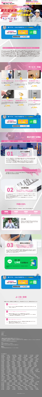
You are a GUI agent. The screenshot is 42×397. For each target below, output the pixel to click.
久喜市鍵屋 (35, 375)
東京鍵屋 (8, 376)
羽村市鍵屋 (36, 361)
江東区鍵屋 (2, 379)
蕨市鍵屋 (36, 360)
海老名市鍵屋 (26, 380)
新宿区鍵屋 (28, 374)
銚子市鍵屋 (35, 365)
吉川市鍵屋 (35, 357)
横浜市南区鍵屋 (19, 376)
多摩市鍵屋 (19, 384)
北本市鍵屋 (29, 375)
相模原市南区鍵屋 (31, 379)
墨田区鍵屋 (10, 381)
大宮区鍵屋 (24, 366)
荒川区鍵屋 (8, 355)
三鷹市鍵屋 (8, 367)
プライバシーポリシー (4, 335)
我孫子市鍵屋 (31, 384)
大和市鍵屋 (2, 371)
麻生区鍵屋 (10, 380)
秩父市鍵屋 (14, 370)
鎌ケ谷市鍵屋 (25, 355)
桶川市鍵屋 (2, 389)
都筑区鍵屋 (30, 357)
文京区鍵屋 (30, 386)
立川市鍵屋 (21, 381)
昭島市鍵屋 (25, 370)
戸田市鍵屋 (14, 371)
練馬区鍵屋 (21, 380)
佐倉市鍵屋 (26, 381)
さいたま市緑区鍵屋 (30, 361)
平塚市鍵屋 (8, 386)
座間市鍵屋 (24, 379)
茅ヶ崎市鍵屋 (31, 355)
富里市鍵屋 (31, 360)
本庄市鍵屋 (8, 372)
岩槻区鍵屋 (2, 361)
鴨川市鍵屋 (8, 389)
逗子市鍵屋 (25, 372)
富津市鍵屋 (2, 355)
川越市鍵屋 (31, 356)
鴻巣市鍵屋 (25, 371)
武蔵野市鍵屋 (3, 376)
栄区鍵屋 (8, 361)
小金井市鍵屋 (13, 389)
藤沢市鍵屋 (37, 389)
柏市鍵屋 (2, 375)
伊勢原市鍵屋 (20, 370)
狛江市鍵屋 (15, 374)
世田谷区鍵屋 (31, 376)
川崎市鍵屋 (13, 362)
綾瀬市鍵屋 (2, 365)
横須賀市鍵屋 (3, 356)
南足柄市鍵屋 (32, 381)
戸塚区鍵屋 (8, 360)
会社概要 (2, 333)
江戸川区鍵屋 (33, 374)
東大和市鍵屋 (25, 356)
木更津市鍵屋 (13, 379)
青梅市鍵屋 (32, 380)
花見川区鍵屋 (24, 386)
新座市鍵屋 (30, 365)
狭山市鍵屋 (37, 355)
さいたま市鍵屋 (32, 372)
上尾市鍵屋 (36, 356)
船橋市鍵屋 (18, 386)
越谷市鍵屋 (18, 362)
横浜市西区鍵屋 (14, 372)
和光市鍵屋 (23, 361)
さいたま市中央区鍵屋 (9, 385)
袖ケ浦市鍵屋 (8, 365)
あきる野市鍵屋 (9, 371)
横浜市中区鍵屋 (27, 385)
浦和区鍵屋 (20, 367)
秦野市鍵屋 (36, 370)
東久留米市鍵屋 (14, 355)
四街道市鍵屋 (9, 374)
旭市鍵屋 (20, 356)
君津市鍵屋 (36, 376)
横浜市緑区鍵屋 (3, 374)
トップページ (3, 331)
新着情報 (2, 334)
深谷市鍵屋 (18, 366)
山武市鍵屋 (19, 379)
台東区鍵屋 (25, 376)
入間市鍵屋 (31, 389)
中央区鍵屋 (8, 384)
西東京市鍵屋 (33, 385)
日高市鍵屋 (24, 365)
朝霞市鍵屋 (18, 361)
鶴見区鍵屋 (20, 355)
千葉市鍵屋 (31, 370)
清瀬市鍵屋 (2, 367)
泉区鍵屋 (35, 386)
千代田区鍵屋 (25, 360)
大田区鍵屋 (13, 386)
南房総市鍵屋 (8, 357)
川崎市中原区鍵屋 (26, 367)
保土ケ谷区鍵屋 (9, 370)
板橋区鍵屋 (2, 370)
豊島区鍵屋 (21, 385)
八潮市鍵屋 (16, 385)
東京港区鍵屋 (20, 372)
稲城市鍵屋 (24, 357)
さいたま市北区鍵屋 (3, 381)
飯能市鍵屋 (2, 384)
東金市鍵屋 (13, 375)
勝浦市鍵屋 (13, 366)
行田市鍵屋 (35, 362)
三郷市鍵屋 (26, 389)
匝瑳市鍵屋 (13, 361)
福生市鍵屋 (13, 376)
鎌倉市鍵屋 (8, 366)
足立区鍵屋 (2, 366)
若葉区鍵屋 (19, 357)
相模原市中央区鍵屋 (3, 380)
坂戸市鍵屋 (8, 356)
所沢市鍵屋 (8, 362)
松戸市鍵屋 (37, 381)
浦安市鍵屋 (33, 367)
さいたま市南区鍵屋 (21, 374)
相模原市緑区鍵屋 (14, 367)
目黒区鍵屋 (19, 365)
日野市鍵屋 (7, 375)
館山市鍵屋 (2, 385)
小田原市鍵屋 (18, 375)
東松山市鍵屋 (3, 360)
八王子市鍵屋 (31, 371)
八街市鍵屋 (2, 362)
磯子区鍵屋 (29, 366)
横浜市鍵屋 (20, 360)
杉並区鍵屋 (8, 379)
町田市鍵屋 (24, 362)
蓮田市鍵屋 (36, 384)
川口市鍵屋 (2, 386)
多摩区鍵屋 (14, 357)
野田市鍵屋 (29, 362)
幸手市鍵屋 (35, 366)
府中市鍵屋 (14, 365)
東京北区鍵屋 (13, 384)
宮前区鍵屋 (2, 357)
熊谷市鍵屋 (15, 380)
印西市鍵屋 (24, 375)
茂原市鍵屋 (15, 381)
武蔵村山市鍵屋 (15, 356)
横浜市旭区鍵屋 (38, 371)
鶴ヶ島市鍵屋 (14, 360)
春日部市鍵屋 (20, 371)
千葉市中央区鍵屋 (20, 389)
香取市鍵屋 (2, 372)
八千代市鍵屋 (25, 384)
